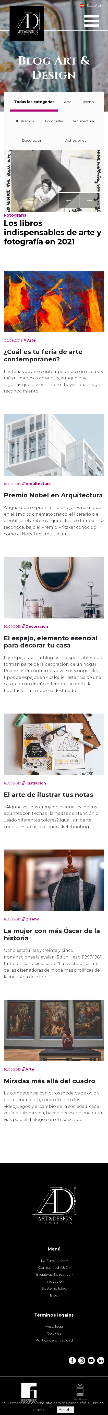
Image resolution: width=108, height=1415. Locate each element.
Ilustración (25, 121)
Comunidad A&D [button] (53, 1267)
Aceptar (66, 1409)
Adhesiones (75, 140)
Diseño (87, 101)
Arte (67, 101)
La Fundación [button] (53, 1260)
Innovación (54, 1281)
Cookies (54, 1333)
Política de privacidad (54, 1340)
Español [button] (90, 5)
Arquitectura (83, 121)
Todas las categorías (34, 101)
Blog (54, 1295)
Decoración (32, 140)
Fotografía (54, 121)
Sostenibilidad (54, 1288)
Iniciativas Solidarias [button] (53, 1274)
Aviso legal (54, 1326)
